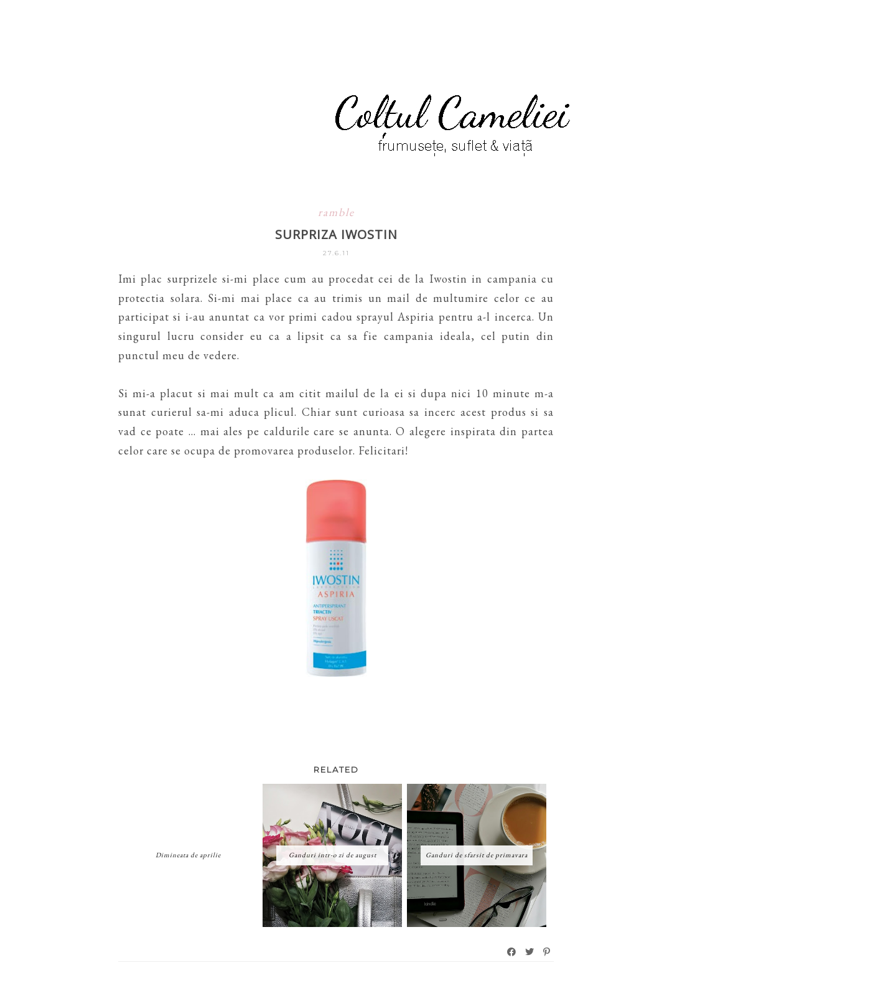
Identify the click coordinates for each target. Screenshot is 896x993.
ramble (336, 212)
